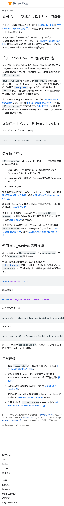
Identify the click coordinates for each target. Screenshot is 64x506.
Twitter (5, 468)
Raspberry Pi (44, 25)
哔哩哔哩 (6, 473)
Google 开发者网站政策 (11, 420)
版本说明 (6, 489)
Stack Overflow (9, 494)
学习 (4, 11)
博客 (4, 460)
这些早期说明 (15, 219)
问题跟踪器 (7, 485)
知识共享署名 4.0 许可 (45, 415)
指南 (11, 11)
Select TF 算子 (44, 106)
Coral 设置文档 (19, 207)
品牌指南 (6, 498)
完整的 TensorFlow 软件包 (39, 103)
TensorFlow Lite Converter (30, 397)
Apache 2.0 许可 (29, 418)
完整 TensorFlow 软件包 (14, 195)
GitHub (5, 464)
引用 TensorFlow (9, 503)
